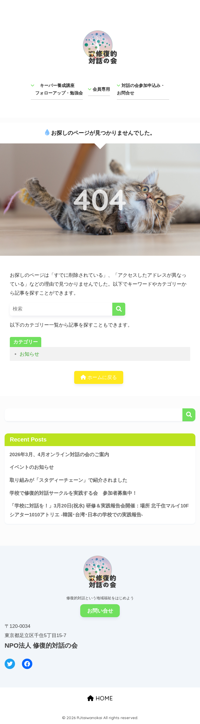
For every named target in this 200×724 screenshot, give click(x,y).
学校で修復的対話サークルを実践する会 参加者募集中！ (73, 493)
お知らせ (29, 354)
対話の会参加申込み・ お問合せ (143, 89)
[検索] (118, 309)
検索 (188, 414)
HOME (100, 698)
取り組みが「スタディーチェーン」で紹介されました (68, 480)
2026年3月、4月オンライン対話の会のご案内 (59, 454)
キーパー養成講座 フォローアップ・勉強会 (57, 89)
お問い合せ (100, 611)
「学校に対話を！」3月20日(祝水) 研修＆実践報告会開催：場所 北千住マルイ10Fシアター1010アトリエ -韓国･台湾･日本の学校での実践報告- (99, 510)
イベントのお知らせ (32, 467)
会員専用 (99, 89)
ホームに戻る (99, 377)
